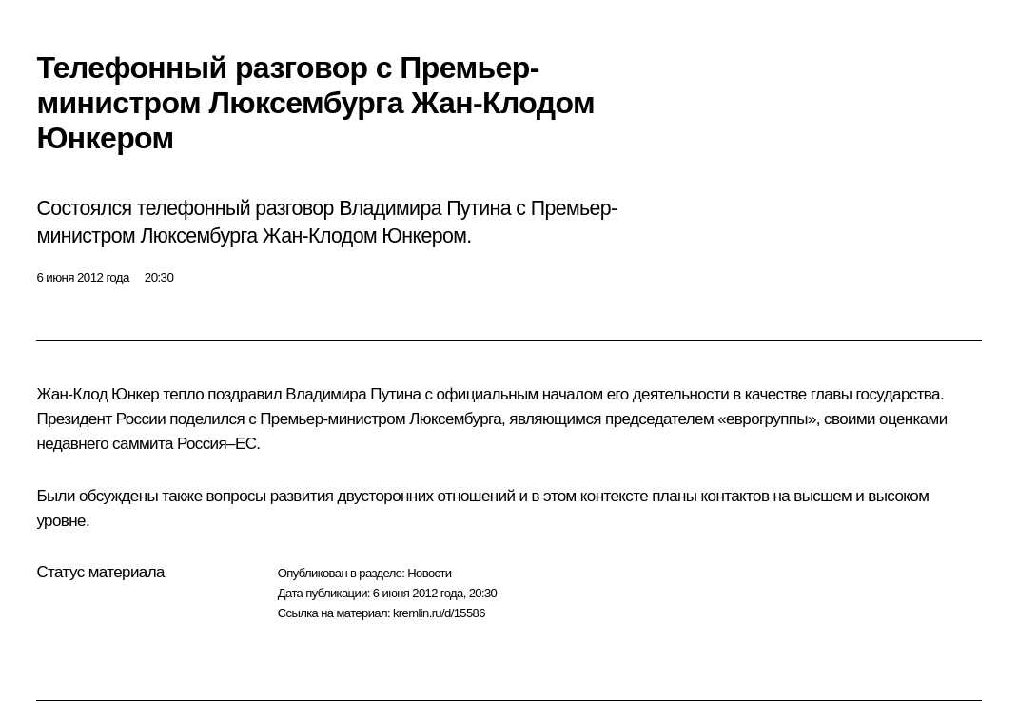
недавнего (72, 444)
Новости (429, 573)
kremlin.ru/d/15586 (439, 613)
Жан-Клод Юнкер (97, 394)
